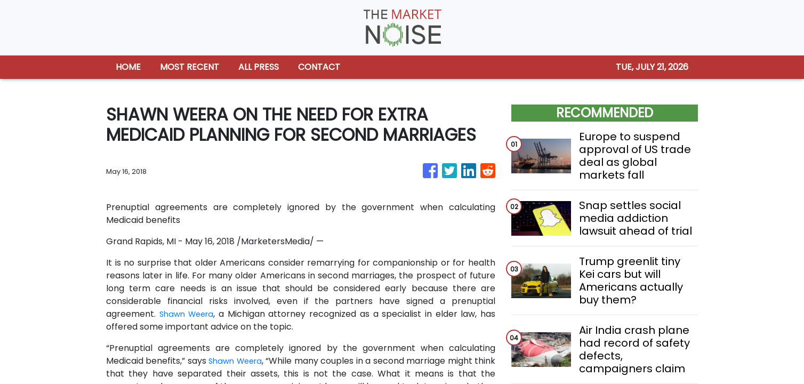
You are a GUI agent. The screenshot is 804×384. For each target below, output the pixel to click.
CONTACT (319, 67)
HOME (128, 67)
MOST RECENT (189, 67)
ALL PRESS (258, 67)
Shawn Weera (188, 314)
